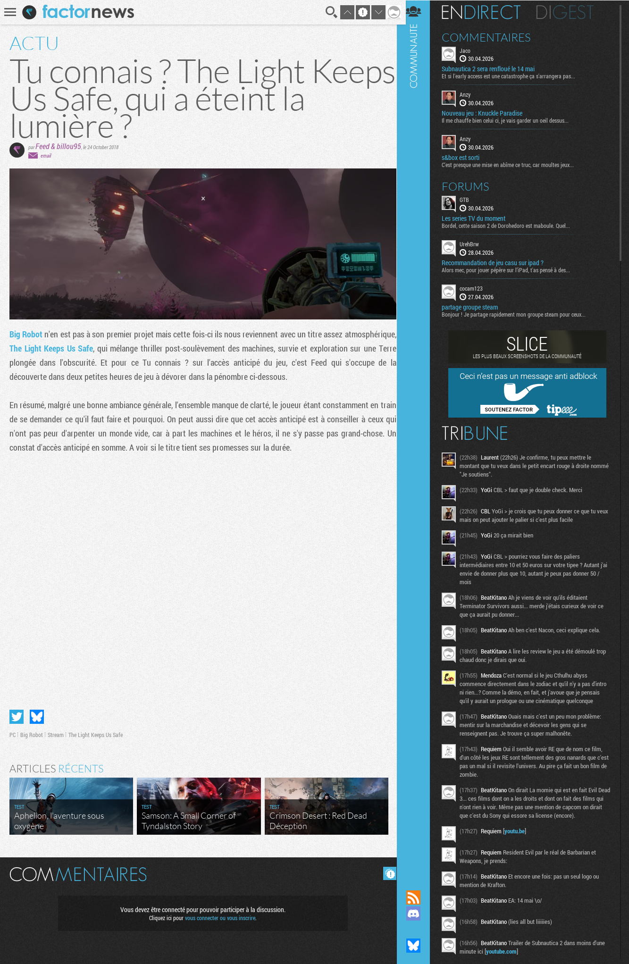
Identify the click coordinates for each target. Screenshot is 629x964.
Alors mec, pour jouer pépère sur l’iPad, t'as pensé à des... (511, 269)
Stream (56, 732)
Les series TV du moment (479, 218)
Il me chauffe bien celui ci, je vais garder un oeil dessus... (510, 120)
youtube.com (507, 959)
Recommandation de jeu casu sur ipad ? (498, 262)
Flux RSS (419, 897)
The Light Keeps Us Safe (103, 348)
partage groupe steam (475, 306)
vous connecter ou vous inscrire (219, 916)
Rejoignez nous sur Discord (419, 913)
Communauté (419, 436)
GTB (470, 199)
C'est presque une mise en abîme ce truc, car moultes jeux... (513, 164)
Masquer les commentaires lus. (386, 871)
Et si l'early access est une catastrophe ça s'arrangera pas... (514, 76)
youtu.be (520, 839)
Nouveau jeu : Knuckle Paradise (487, 113)
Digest (571, 12)
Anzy (470, 94)
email (46, 155)
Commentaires (492, 37)
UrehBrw (475, 243)
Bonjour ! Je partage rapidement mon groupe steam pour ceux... (519, 314)
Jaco (470, 50)
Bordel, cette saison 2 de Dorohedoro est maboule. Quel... (511, 225)
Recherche (328, 12)
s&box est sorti (466, 157)
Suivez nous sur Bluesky (419, 946)
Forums (471, 186)
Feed (42, 146)
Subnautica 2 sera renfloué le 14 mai (493, 69)
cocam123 (476, 288)
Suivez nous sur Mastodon (419, 929)
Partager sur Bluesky (37, 715)
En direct (486, 12)
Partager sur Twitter (16, 715)
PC (12, 732)
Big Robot (27, 334)
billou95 (69, 146)
